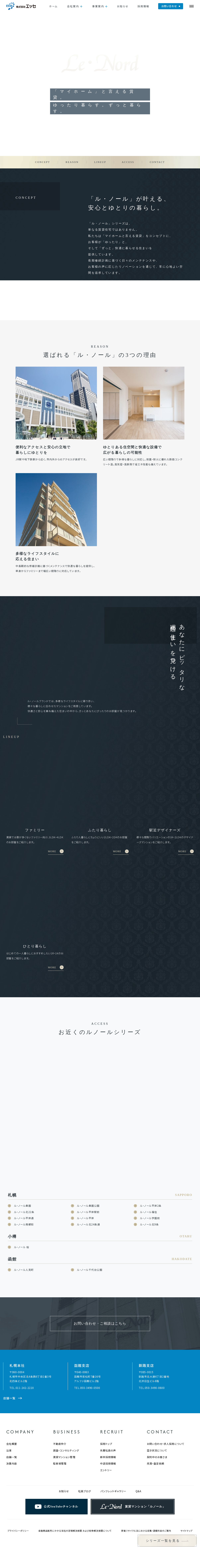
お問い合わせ (169, 6)
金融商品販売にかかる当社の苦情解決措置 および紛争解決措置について (75, 1510)
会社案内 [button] (73, 6)
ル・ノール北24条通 (88, 1203)
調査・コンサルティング (66, 1429)
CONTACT (157, 162)
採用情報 (143, 6)
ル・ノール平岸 (85, 1197)
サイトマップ (186, 1510)
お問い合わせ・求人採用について (165, 1423)
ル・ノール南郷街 (24, 1203)
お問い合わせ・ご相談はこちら (100, 1303)
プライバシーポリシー (18, 1510)
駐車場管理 (59, 1443)
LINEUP (100, 162)
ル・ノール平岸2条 (150, 1185)
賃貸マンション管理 (64, 1436)
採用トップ (106, 1423)
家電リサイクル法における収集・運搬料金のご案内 (146, 1510)
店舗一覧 (11, 1436)
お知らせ (122, 6)
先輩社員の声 (108, 1429)
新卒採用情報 (108, 1436)
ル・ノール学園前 (150, 1197)
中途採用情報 (108, 1443)
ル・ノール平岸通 (24, 1197)
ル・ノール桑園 (22, 1185)
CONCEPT (42, 162)
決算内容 (11, 1443)
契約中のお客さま (157, 1436)
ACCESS (128, 162)
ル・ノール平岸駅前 (88, 1191)
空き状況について (157, 1429)
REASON (72, 162)
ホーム (53, 6)
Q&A (138, 1470)
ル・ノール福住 (148, 1191)
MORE (52, 841)
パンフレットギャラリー (113, 1470)
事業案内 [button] (98, 6)
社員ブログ (84, 1470)
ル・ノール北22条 (24, 1191)
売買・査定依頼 (155, 1443)
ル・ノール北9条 (149, 1203)
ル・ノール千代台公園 (89, 1249)
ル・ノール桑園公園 (88, 1185)
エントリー (106, 1449)
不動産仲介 (59, 1423)
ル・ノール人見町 (24, 1249)
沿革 (9, 1429)
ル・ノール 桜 (21, 1226)
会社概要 (11, 1423)
